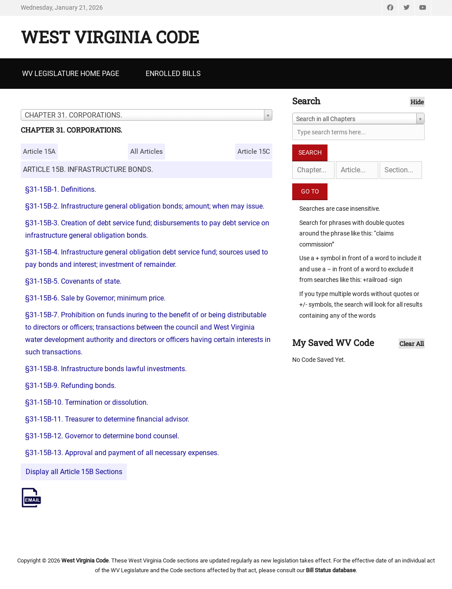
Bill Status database (331, 570)
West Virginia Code (110, 37)
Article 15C (253, 152)
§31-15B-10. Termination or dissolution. (86, 402)
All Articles (146, 152)
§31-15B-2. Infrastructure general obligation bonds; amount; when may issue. (144, 206)
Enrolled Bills (173, 73)
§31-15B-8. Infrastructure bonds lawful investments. (106, 369)
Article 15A (39, 152)
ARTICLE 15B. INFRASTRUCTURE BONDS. (88, 169)
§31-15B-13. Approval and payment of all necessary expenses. (122, 452)
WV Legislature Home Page (70, 73)
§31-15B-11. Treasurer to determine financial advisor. (107, 419)
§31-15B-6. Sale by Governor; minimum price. (95, 298)
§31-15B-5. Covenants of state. (73, 281)
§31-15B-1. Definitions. (60, 189)
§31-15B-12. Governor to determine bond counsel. (102, 436)
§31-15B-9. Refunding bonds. (70, 385)
